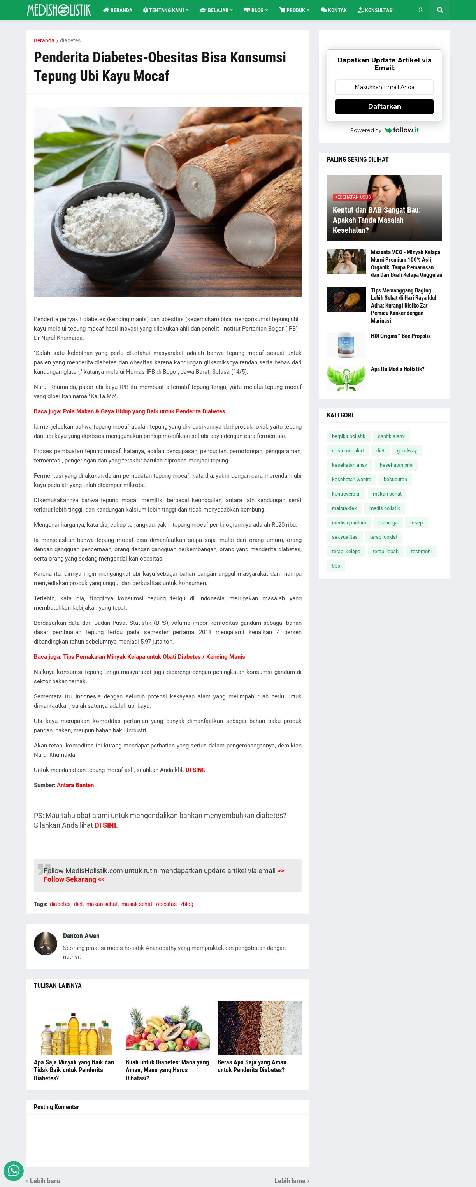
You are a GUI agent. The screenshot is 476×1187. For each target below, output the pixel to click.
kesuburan (395, 479)
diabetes (70, 40)
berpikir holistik (348, 436)
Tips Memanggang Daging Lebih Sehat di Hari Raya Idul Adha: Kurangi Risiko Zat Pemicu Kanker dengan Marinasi (403, 305)
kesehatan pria (396, 465)
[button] (421, 10)
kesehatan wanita (351, 479)
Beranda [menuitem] (117, 10)
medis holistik (384, 508)
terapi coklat (383, 537)
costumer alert (348, 451)
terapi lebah (386, 551)
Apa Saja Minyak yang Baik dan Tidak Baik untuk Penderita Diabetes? (74, 1070)
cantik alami (391, 436)
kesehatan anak (349, 465)
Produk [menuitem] (292, 10)
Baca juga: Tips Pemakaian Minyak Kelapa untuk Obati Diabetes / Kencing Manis (139, 656)
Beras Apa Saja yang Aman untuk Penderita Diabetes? (252, 1066)
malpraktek (344, 508)
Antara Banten (75, 785)
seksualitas (345, 537)
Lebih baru (45, 1181)
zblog (186, 904)
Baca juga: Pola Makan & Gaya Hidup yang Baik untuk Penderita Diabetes (129, 411)
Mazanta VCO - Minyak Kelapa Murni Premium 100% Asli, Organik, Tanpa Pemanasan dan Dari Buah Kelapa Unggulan (406, 264)
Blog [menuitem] (253, 10)
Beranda (44, 40)
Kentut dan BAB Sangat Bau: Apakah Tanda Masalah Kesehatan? (377, 220)
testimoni (421, 551)
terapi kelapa (346, 551)
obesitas (166, 904)
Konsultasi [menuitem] (376, 10)
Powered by (384, 130)
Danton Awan (81, 936)
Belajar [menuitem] (214, 10)
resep (416, 523)
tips (336, 566)
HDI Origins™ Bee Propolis (401, 335)
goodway (407, 451)
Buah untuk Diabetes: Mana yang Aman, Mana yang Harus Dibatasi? (167, 1070)
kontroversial (346, 494)
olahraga (388, 523)
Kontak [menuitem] (334, 10)
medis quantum (349, 523)
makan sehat (102, 904)
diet (78, 904)
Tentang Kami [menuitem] (163, 10)
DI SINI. (106, 825)
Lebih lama (290, 1181)
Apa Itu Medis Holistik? (398, 369)
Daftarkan (384, 106)
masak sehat (137, 904)
